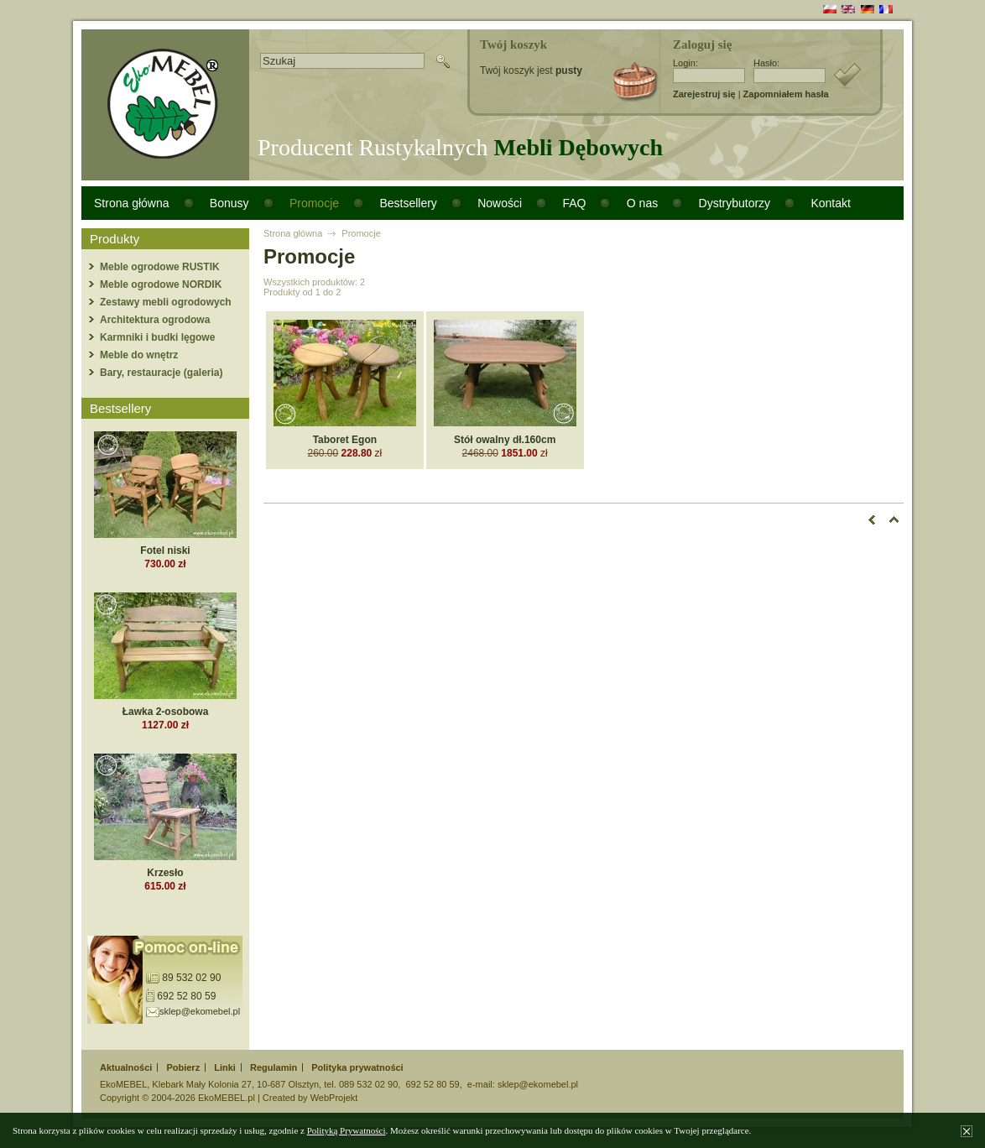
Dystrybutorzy (735, 203)
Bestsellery (407, 203)
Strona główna (131, 203)
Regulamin (273, 1067)
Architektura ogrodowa (155, 320)
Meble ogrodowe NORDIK (160, 284)
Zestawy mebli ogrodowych (166, 302)
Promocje (314, 203)
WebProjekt (334, 1098)
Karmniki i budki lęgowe (157, 337)
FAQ (574, 203)
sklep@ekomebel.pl (199, 1011)
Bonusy (229, 203)
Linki (225, 1067)
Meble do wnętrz (139, 355)
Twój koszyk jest (531, 70)
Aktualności (126, 1067)
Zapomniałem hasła (786, 94)
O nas (642, 203)
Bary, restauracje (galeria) (161, 372)
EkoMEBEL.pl (226, 1098)
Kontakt (830, 203)
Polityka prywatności (357, 1067)
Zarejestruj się (704, 94)
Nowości (499, 203)
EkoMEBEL (123, 1084)
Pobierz (183, 1067)
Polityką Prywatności (346, 1130)
